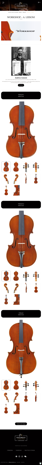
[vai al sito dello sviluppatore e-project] (40, 462)
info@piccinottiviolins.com (12, 462)
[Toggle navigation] (3, 3)
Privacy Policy (18, 462)
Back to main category (21, 423)
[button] (39, 2)
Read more (21, 85)
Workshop (24, 12)
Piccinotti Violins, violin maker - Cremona (15, 12)
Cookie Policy (22, 462)
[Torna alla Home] (21, 437)
